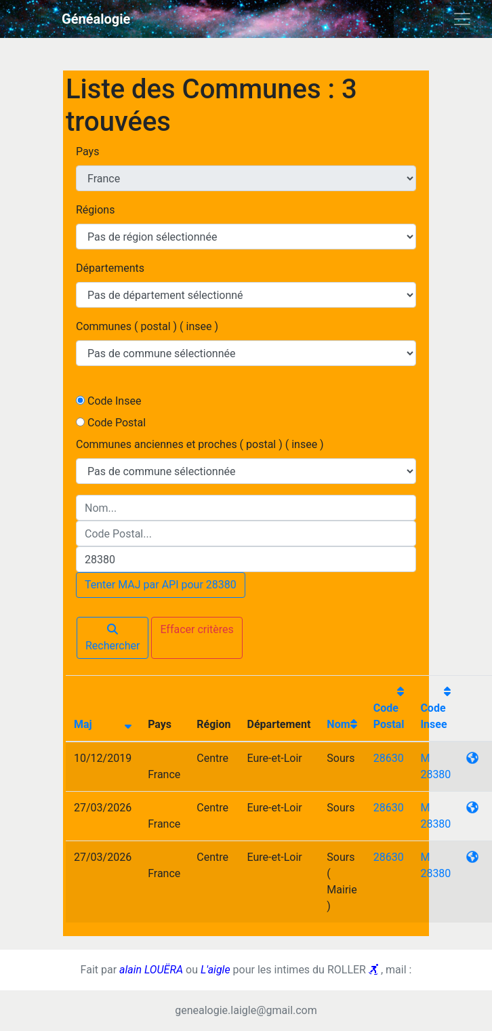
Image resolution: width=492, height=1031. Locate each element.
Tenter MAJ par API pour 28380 (161, 584)
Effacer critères (196, 629)
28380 (435, 774)
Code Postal (116, 422)
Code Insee (114, 401)
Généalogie (96, 19)
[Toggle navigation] (462, 19)
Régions (95, 209)
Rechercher (112, 638)
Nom (338, 724)
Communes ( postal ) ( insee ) (147, 326)
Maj (83, 724)
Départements (110, 268)
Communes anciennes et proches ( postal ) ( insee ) (200, 444)
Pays (87, 151)
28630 (388, 758)
